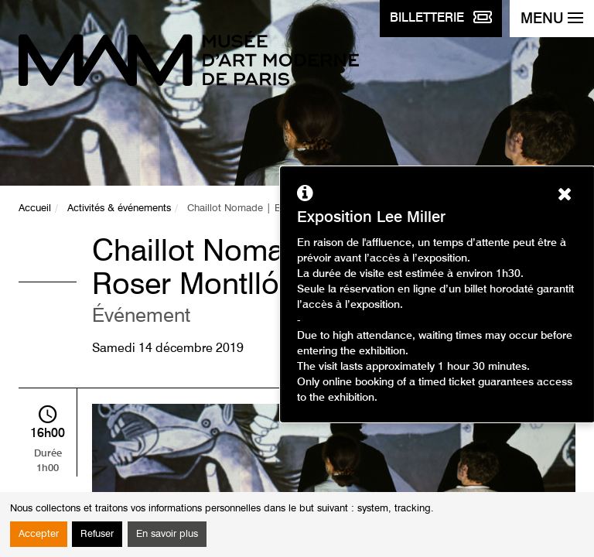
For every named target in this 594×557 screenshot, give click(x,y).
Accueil (35, 208)
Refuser (97, 534)
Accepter (39, 534)
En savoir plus (167, 534)
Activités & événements (119, 208)
